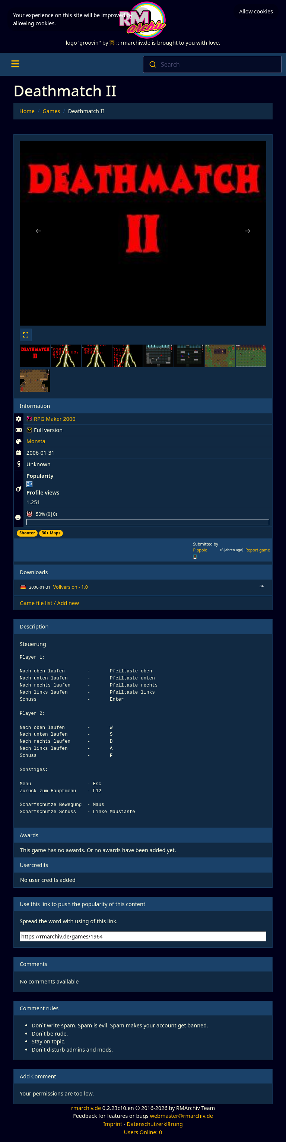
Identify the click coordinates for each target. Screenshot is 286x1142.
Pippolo (200, 550)
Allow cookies (256, 11)
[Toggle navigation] (15, 64)
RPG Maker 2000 (50, 420)
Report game (257, 550)
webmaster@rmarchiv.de (181, 1115)
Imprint (112, 1123)
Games (51, 111)
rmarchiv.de (86, 1107)
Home (27, 111)
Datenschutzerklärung (154, 1123)
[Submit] (152, 64)
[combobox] (212, 64)
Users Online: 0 (143, 1132)
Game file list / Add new (49, 603)
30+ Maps (51, 532)
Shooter (27, 532)
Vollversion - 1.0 (70, 587)
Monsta (35, 441)
